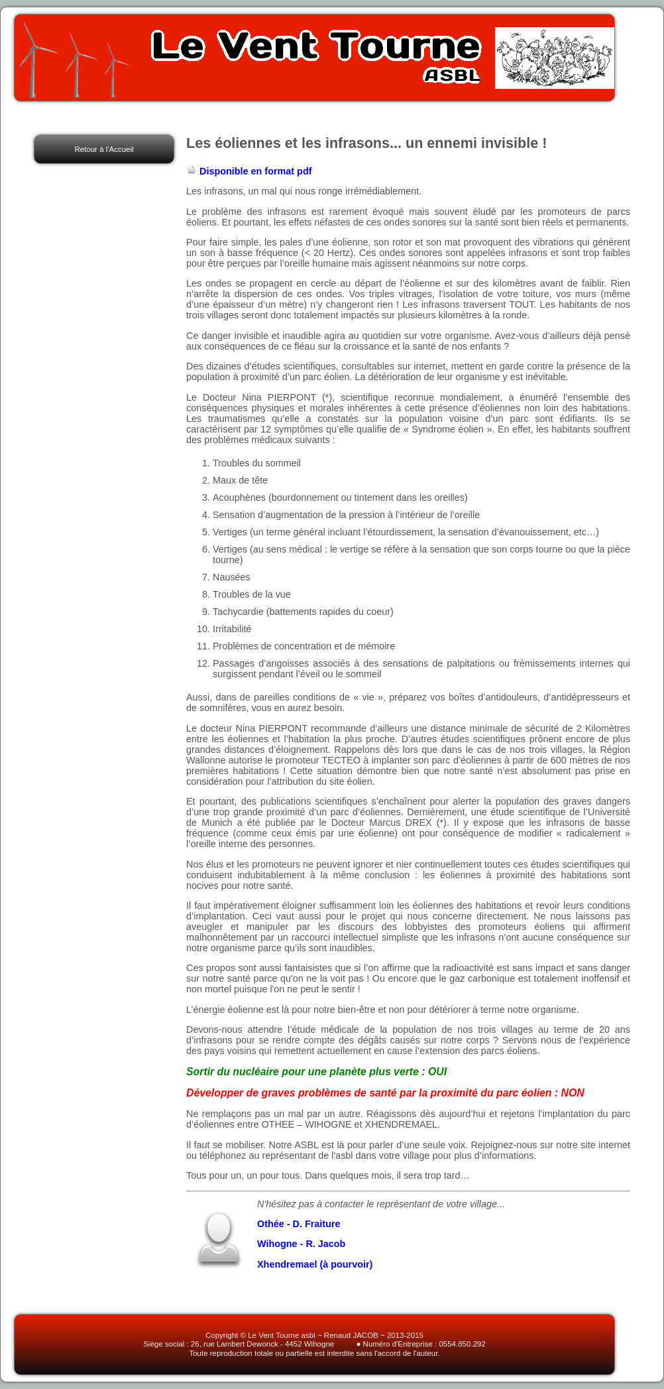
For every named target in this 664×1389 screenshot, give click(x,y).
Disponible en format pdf (249, 171)
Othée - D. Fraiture (299, 1224)
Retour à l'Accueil (103, 149)
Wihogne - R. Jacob (301, 1243)
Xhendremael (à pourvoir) (314, 1264)
